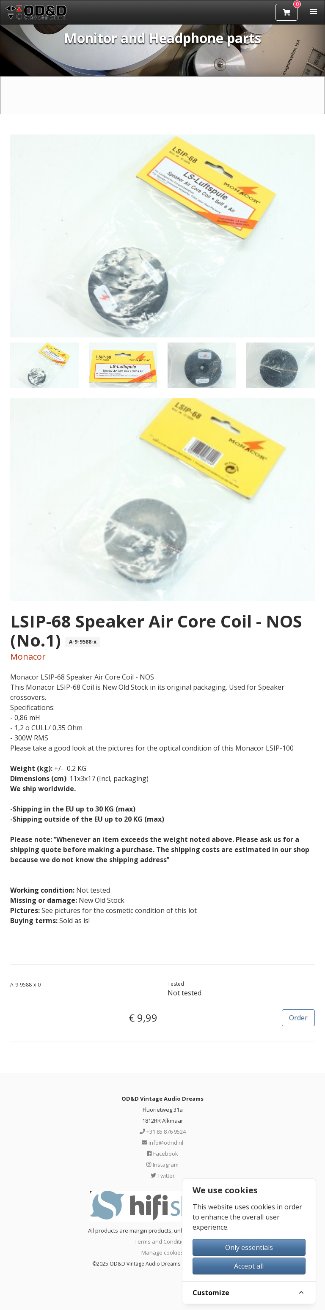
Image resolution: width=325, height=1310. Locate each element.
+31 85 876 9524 (163, 1131)
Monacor (28, 656)
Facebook (162, 1153)
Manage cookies (162, 1252)
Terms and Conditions (163, 1241)
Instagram (162, 1164)
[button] (314, 11)
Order (298, 1017)
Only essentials (249, 1247)
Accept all (249, 1266)
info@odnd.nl (162, 1142)
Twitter (163, 1175)
